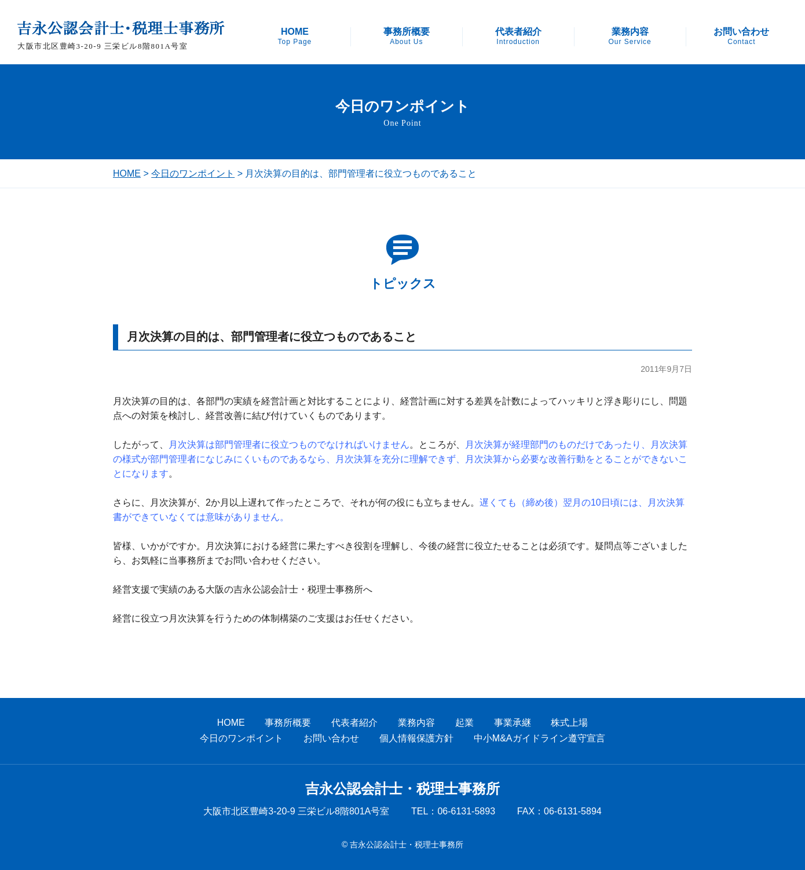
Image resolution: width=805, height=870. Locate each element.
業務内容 (629, 36)
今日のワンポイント (193, 173)
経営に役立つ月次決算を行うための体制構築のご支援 (224, 618)
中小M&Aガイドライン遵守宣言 (539, 738)
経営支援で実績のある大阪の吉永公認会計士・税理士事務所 (238, 589)
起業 (464, 723)
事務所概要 (406, 36)
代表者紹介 (518, 36)
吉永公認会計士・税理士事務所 (402, 788)
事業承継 (512, 723)
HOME (295, 36)
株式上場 (569, 723)
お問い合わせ (741, 36)
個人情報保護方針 (416, 738)
